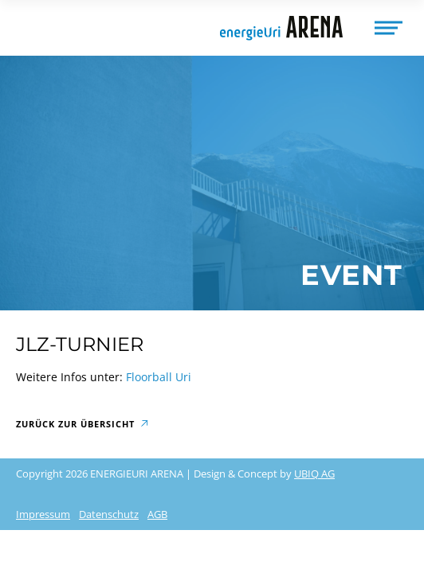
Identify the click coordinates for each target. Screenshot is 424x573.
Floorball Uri (158, 376)
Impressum (43, 514)
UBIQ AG (314, 473)
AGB (157, 514)
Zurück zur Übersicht (75, 424)
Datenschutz (109, 514)
